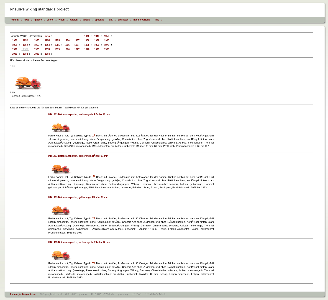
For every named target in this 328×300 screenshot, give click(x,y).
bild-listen (123, 19)
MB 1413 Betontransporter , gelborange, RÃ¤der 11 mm (78, 156)
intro (47, 36)
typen (62, 19)
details (86, 19)
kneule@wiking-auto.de (23, 294)
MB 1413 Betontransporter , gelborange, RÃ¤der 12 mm (78, 197)
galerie (38, 19)
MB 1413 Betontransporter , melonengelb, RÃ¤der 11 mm (79, 114)
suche (50, 19)
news (26, 19)
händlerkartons (141, 19)
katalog (74, 19)
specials (99, 19)
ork (111, 19)
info (157, 19)
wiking (15, 19)
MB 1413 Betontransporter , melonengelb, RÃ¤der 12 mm (79, 242)
